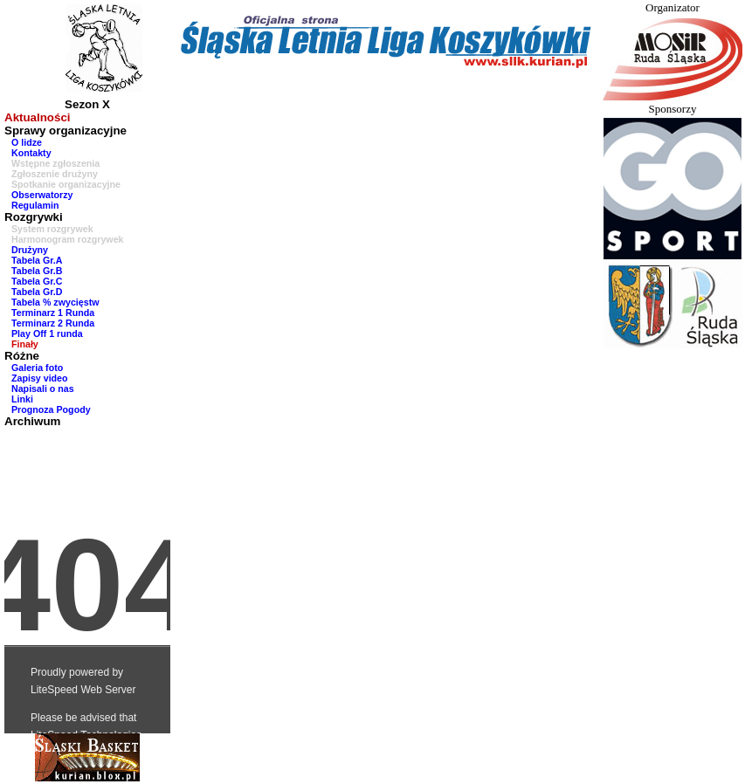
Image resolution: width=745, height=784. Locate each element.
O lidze (26, 142)
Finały (24, 344)
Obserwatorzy (41, 194)
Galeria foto (37, 367)
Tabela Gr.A (36, 260)
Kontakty (31, 153)
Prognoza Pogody (51, 409)
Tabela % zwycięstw (55, 302)
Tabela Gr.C (36, 281)
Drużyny (29, 249)
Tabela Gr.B (36, 270)
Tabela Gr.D (36, 291)
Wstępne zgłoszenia (55, 163)
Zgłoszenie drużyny (54, 173)
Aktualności (37, 117)
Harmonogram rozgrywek (67, 239)
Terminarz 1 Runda (52, 312)
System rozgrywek (52, 229)
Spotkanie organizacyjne (66, 184)
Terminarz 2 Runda (52, 323)
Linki (22, 399)
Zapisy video (39, 378)
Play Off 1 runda (47, 333)
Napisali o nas (42, 388)
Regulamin (35, 205)
